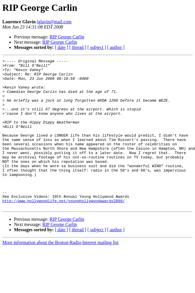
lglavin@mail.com (54, 21)
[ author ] (116, 47)
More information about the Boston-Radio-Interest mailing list (60, 272)
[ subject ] (96, 47)
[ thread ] (77, 47)
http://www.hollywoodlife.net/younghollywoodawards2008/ (63, 229)
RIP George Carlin (67, 36)
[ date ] (61, 47)
